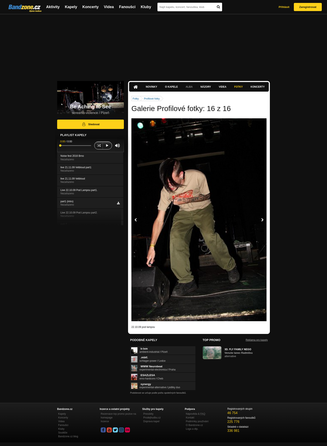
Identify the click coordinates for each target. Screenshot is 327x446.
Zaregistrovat (307, 7)
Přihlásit (284, 7)
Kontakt (190, 417)
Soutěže (62, 432)
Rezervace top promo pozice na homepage (118, 415)
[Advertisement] (163, 45)
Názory (205, 86)
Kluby (146, 7)
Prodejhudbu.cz (152, 417)
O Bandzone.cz (194, 425)
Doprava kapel (151, 421)
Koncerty (90, 7)
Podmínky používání (197, 421)
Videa (109, 7)
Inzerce (105, 421)
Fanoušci (127, 7)
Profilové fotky (152, 98)
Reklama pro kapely (257, 340)
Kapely (71, 7)
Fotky (238, 86)
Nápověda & (195, 413)
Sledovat (91, 124)
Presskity (148, 413)
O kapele (171, 86)
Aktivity (53, 7)
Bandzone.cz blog (68, 436)
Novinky (151, 86)
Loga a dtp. (192, 428)
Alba (189, 86)
